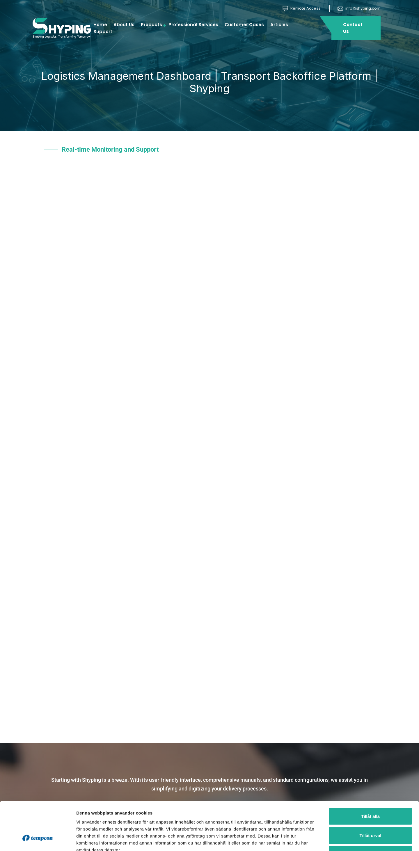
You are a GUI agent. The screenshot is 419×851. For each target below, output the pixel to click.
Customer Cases (244, 25)
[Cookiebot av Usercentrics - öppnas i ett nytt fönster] (37, 839)
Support (102, 32)
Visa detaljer (316, 839)
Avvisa (370, 812)
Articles (279, 25)
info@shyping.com (359, 8)
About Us (123, 25)
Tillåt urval (370, 793)
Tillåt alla (370, 774)
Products (151, 25)
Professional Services (193, 25)
